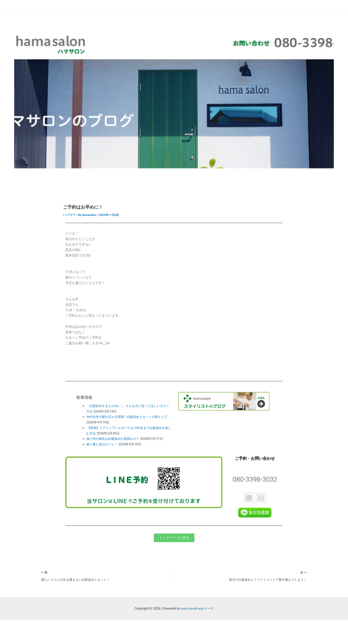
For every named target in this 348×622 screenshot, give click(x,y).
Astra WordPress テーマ (197, 611)
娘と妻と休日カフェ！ (103, 444)
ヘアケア (70, 215)
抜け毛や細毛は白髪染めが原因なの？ (114, 439)
